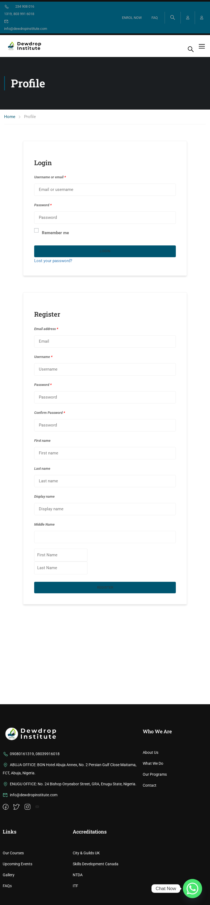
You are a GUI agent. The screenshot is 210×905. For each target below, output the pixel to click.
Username (43, 357)
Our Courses (13, 853)
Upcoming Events (17, 864)
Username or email (50, 177)
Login (105, 251)
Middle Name (44, 524)
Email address (46, 329)
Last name (42, 468)
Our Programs (155, 774)
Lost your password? (53, 260)
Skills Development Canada (95, 864)
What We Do (153, 763)
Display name (44, 496)
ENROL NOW (132, 18)
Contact (149, 785)
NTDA (78, 875)
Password (43, 205)
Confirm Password (49, 413)
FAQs (7, 886)
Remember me (51, 232)
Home (9, 116)
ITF (75, 886)
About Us (150, 752)
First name (42, 441)
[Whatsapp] (192, 888)
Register (105, 587)
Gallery (8, 875)
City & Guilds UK (86, 853)
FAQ (154, 18)
